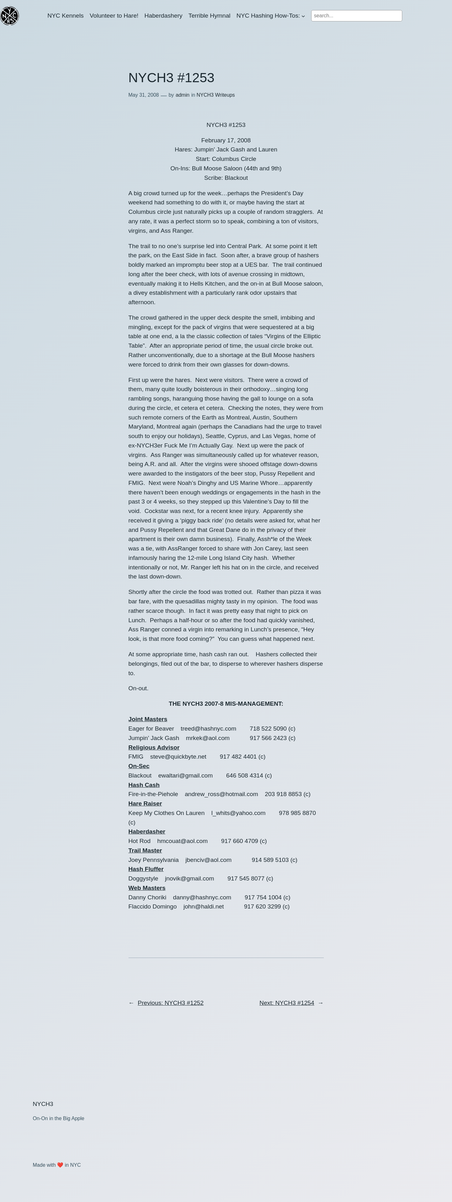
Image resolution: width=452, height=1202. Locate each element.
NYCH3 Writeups (216, 95)
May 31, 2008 (144, 95)
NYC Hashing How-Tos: (268, 15)
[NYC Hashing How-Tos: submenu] (303, 16)
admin (183, 95)
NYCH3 (43, 1104)
